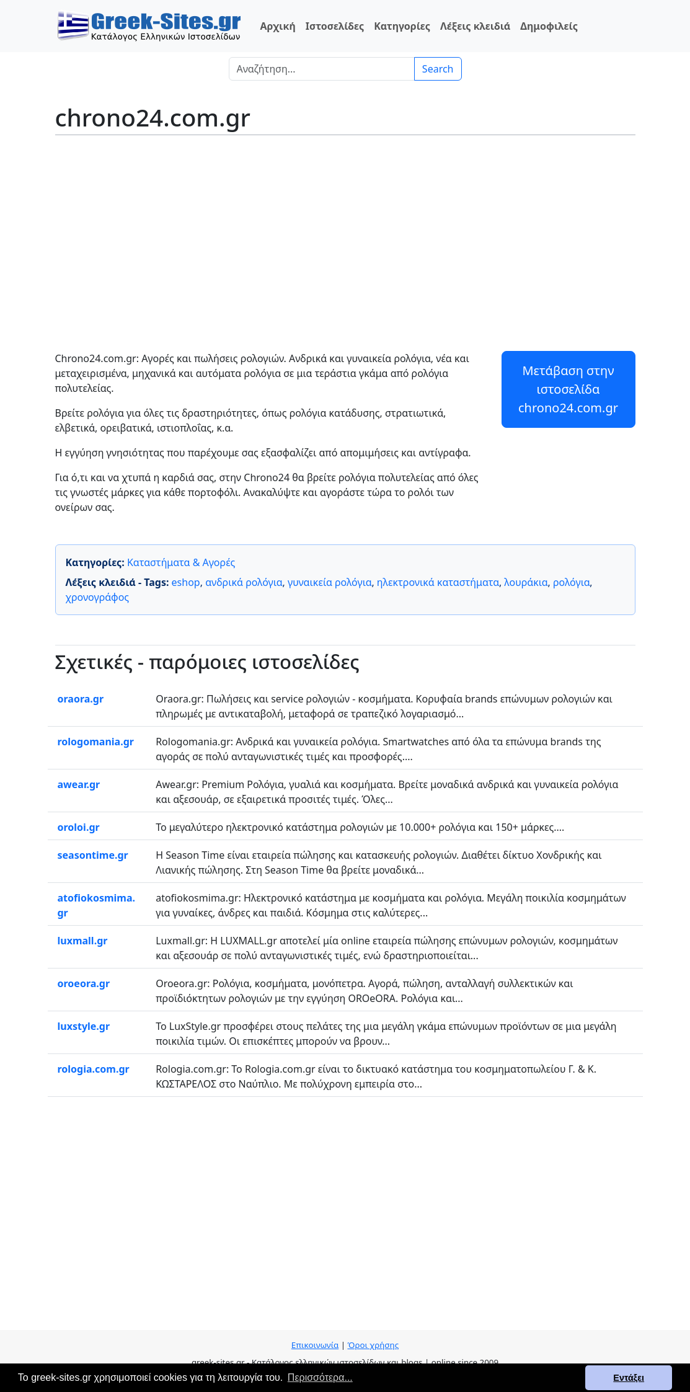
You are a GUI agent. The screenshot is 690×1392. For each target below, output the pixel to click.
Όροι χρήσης (373, 1344)
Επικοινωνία (314, 1344)
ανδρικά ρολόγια (243, 582)
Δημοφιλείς (549, 26)
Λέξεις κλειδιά (475, 26)
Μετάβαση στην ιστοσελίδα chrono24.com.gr (568, 389)
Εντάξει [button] (628, 1378)
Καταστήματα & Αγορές (181, 562)
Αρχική (278, 26)
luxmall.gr (83, 940)
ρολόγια (571, 582)
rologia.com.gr (94, 1069)
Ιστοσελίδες (335, 26)
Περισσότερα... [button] (320, 1377)
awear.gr (79, 784)
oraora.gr (81, 699)
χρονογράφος (98, 597)
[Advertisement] (345, 234)
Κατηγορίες (402, 26)
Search (438, 69)
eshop (186, 582)
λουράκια (525, 582)
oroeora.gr (84, 983)
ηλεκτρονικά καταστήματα (438, 582)
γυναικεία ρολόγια (329, 582)
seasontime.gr (93, 855)
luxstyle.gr (84, 1026)
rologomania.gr (96, 741)
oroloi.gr (79, 827)
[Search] (322, 69)
